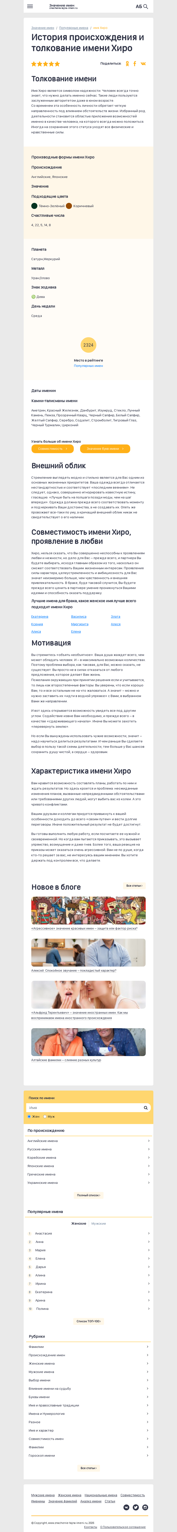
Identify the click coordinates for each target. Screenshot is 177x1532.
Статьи (110, 1501)
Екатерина (39, 616)
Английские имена (42, 1141)
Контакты (90, 1527)
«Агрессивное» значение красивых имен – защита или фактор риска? (84, 928)
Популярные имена (73, 28)
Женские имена (42, 1363)
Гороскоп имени (42, 1455)
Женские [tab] (78, 1223)
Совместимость (52, 449)
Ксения (37, 624)
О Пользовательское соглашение (123, 1527)
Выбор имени (39, 1380)
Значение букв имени (105, 449)
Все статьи (134, 885)
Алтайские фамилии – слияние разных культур (66, 1060)
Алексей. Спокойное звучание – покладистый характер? (73, 970)
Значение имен (42, 28)
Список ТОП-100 (89, 1321)
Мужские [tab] (99, 1223)
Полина (38, 1309)
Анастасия (39, 1233)
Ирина (36, 1283)
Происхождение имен (47, 1355)
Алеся (116, 624)
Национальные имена (101, 1495)
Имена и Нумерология (47, 1414)
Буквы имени (39, 1397)
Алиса (36, 631)
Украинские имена (42, 1183)
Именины (38, 1501)
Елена (76, 631)
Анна (35, 1242)
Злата (115, 616)
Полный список (88, 1195)
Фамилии (36, 1347)
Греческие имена (41, 1174)
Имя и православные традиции (54, 1405)
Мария (36, 1250)
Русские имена (39, 1149)
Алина (36, 1275)
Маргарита (79, 624)
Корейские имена (41, 1157)
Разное (34, 1422)
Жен (35, 1116)
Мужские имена (41, 1372)
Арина (36, 1300)
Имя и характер (41, 1430)
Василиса (78, 616)
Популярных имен (88, 366)
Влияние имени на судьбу (50, 1388)
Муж (51, 1116)
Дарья (36, 1267)
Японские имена (40, 1166)
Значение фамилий (62, 1501)
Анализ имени (90, 1501)
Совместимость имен (46, 1439)
